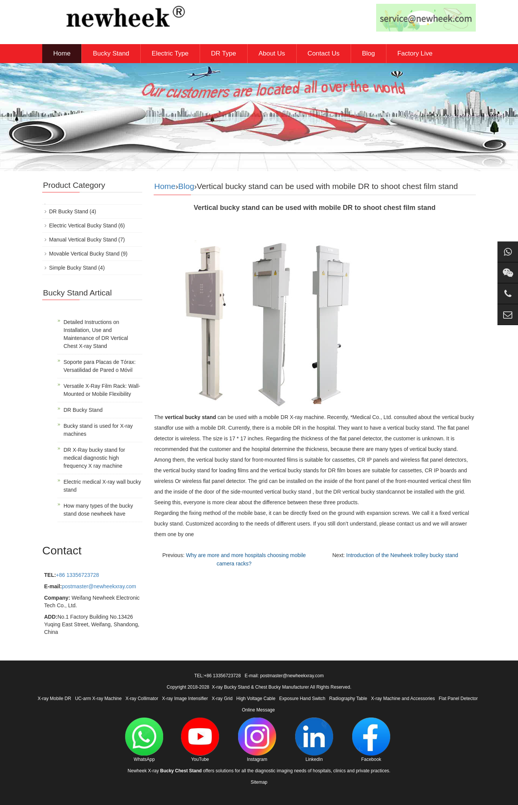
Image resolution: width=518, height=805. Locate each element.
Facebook (371, 740)
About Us (272, 53)
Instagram (257, 740)
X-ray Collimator (142, 698)
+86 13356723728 (77, 575)
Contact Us (324, 53)
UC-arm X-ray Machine (98, 698)
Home (61, 53)
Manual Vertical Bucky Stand (83, 240)
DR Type (223, 53)
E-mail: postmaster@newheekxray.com (284, 675)
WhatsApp (144, 740)
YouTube (200, 740)
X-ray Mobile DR (54, 698)
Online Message (258, 710)
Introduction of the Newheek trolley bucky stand (402, 555)
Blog (368, 53)
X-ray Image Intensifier (185, 698)
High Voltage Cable (255, 698)
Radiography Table (348, 698)
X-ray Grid (222, 698)
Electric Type (170, 53)
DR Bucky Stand (68, 211)
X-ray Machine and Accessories (403, 698)
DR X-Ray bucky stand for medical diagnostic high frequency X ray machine (94, 458)
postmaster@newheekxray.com (99, 586)
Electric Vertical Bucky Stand (83, 225)
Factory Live (415, 53)
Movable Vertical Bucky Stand (84, 254)
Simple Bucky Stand (73, 268)
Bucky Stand (111, 53)
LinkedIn (314, 740)
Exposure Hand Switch (302, 698)
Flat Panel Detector (458, 698)
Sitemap (259, 782)
